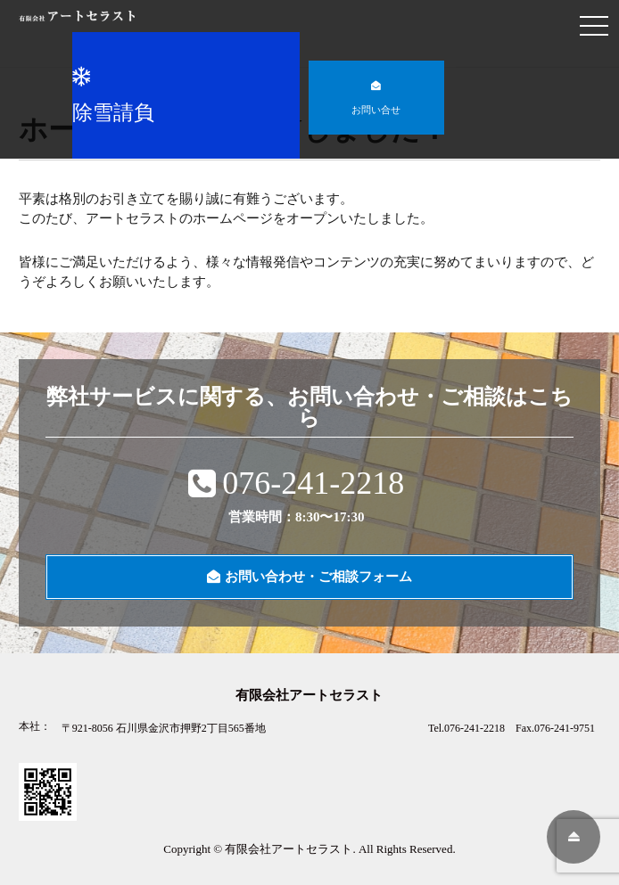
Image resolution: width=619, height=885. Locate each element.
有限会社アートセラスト (288, 849)
